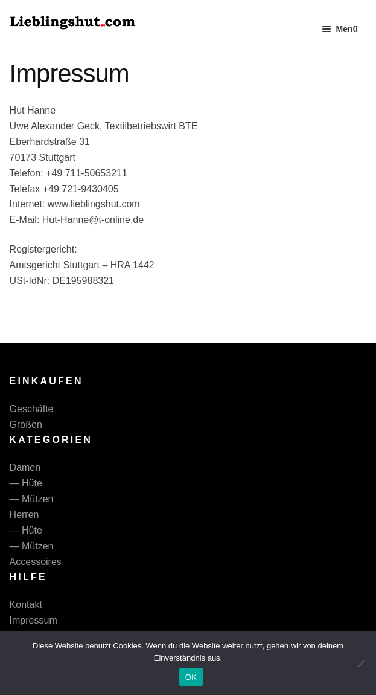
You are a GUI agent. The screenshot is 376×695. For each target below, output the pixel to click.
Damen (25, 467)
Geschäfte (32, 409)
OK (191, 677)
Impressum (33, 620)
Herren (24, 514)
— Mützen (32, 499)
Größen (26, 424)
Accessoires (36, 562)
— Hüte (26, 483)
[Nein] (361, 663)
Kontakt (26, 605)
